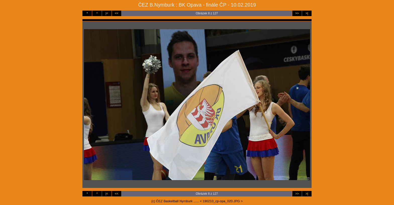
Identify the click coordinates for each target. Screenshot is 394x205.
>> (297, 13)
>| (307, 13)
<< (116, 13)
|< (107, 13)
